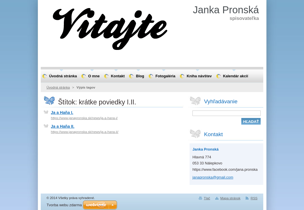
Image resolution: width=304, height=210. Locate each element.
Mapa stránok (230, 198)
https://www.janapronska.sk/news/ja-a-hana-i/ (84, 118)
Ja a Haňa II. (62, 126)
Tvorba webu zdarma (64, 205)
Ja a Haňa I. (62, 112)
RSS (254, 198)
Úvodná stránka (58, 87)
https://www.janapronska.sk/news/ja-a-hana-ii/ (84, 132)
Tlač (207, 198)
